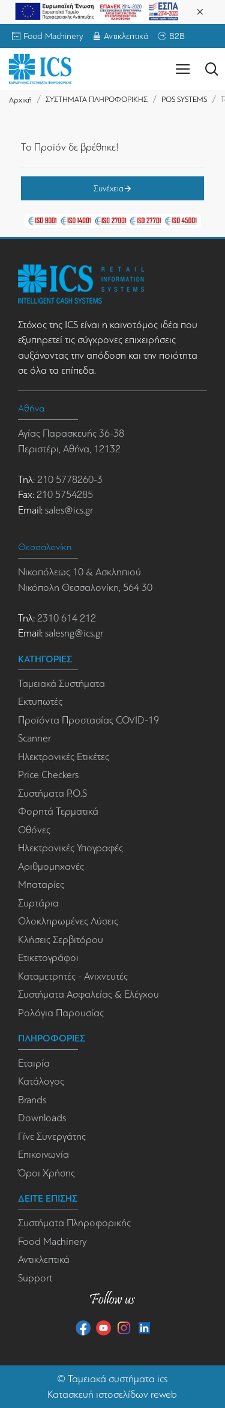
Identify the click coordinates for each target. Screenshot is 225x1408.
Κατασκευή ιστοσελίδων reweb (112, 1394)
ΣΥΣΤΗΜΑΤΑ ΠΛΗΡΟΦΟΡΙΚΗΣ (97, 99)
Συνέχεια (109, 188)
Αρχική (20, 99)
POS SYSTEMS (184, 99)
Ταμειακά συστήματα (111, 1379)
